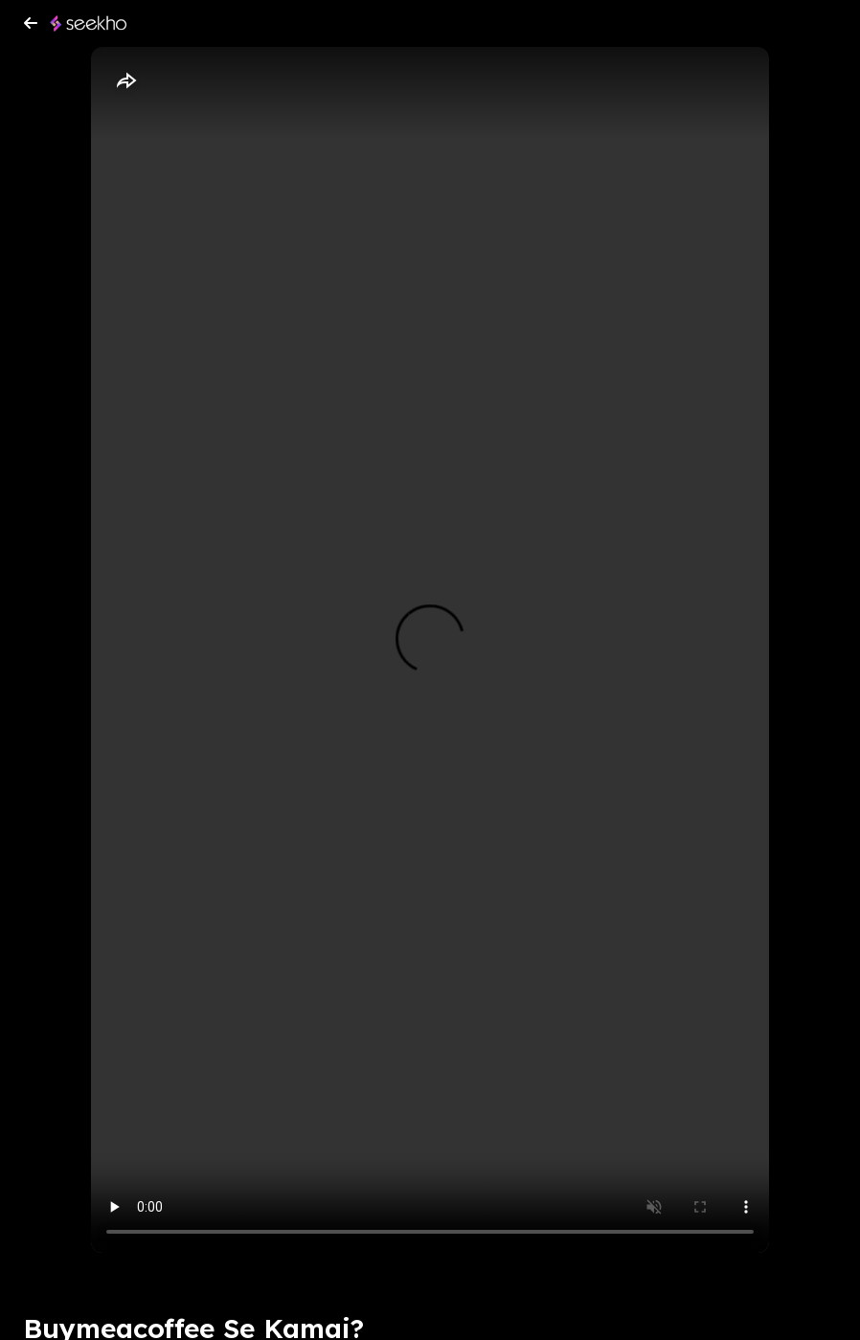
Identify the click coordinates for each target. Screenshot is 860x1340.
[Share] (125, 81)
